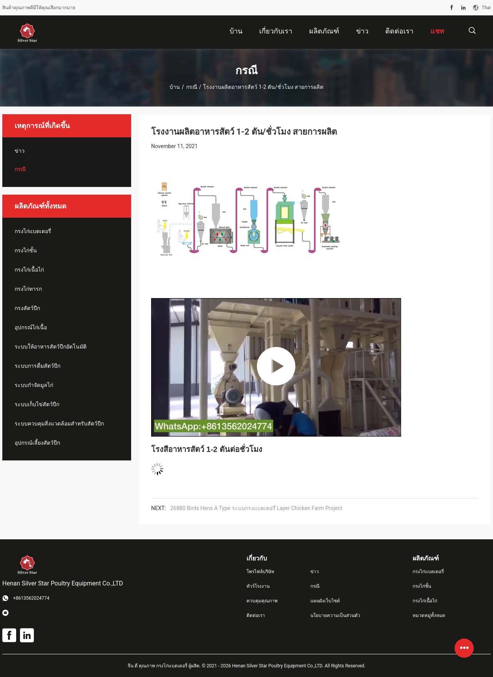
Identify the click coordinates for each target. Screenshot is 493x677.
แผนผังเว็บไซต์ (325, 601)
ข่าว (20, 151)
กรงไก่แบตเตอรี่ (33, 231)
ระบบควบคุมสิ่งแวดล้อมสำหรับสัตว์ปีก (59, 423)
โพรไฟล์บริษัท (260, 571)
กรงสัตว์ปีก (27, 308)
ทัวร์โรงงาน (258, 586)
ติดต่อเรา (255, 615)
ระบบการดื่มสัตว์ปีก (37, 366)
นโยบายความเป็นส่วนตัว (335, 615)
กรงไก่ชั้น (26, 250)
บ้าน (175, 87)
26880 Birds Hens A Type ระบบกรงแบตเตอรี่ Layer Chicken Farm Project (256, 508)
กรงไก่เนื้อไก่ (29, 270)
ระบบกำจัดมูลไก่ (34, 385)
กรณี (191, 87)
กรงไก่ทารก (28, 289)
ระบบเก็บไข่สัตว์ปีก (37, 404)
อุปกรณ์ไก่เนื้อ (31, 327)
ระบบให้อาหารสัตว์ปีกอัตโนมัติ (51, 347)
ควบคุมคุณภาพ (262, 601)
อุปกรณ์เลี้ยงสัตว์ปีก (37, 443)
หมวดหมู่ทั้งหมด (429, 615)
